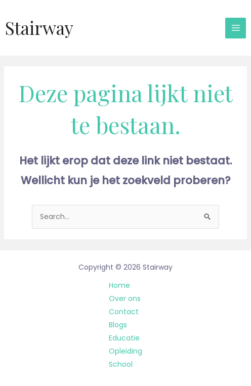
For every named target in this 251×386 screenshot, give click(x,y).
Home (119, 285)
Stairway (39, 27)
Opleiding (125, 351)
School (121, 364)
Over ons (125, 298)
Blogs (118, 325)
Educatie (124, 338)
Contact (124, 312)
